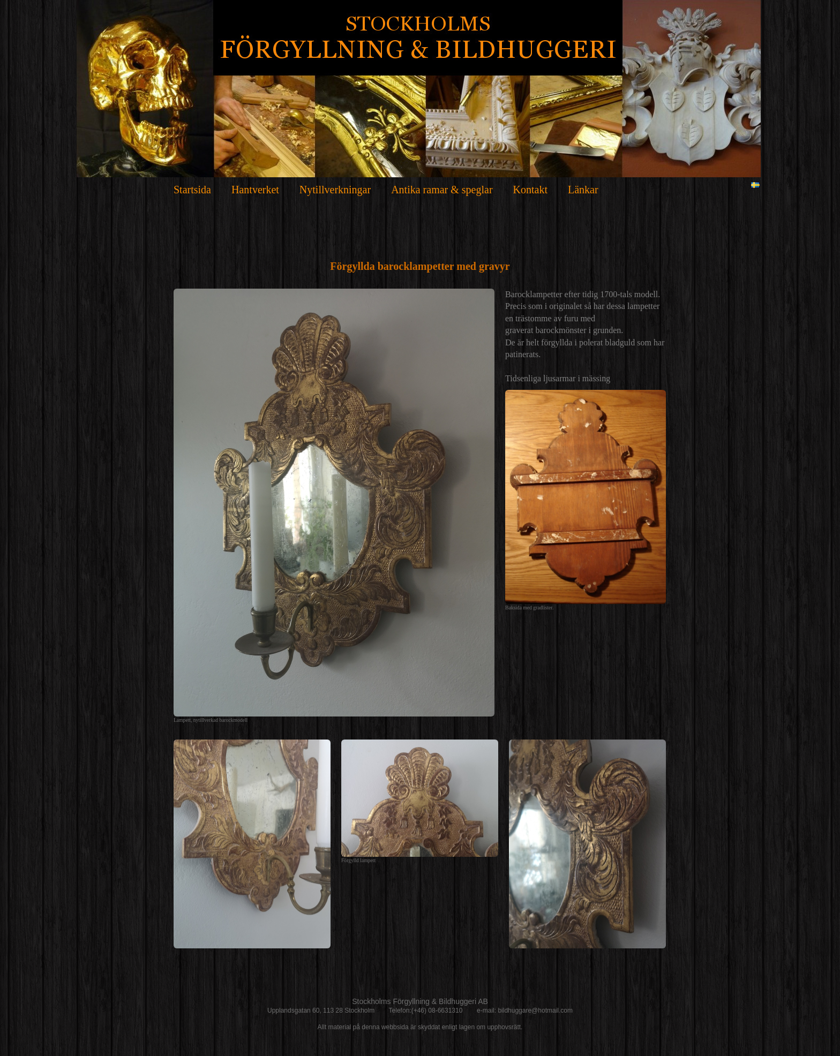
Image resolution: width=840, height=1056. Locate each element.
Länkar (583, 189)
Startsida (192, 189)
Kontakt (530, 189)
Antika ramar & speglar (441, 189)
